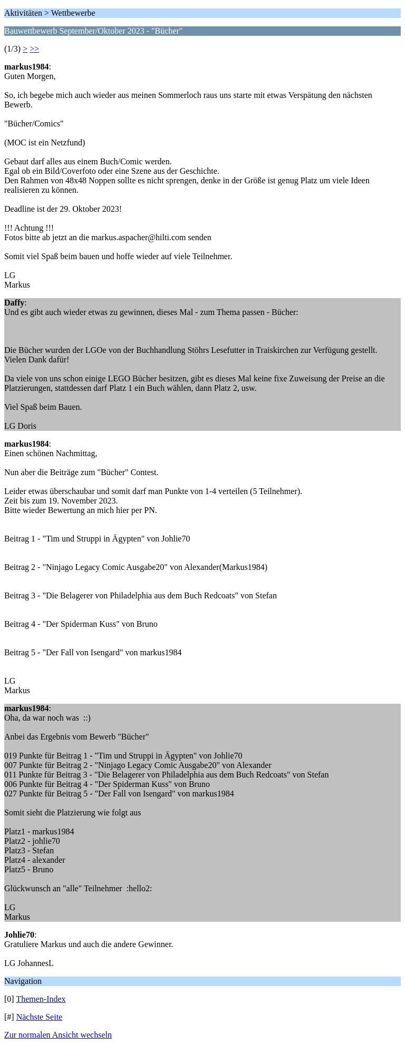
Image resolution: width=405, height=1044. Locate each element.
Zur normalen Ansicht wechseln (58, 1034)
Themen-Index (40, 998)
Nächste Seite (39, 1016)
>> (34, 48)
